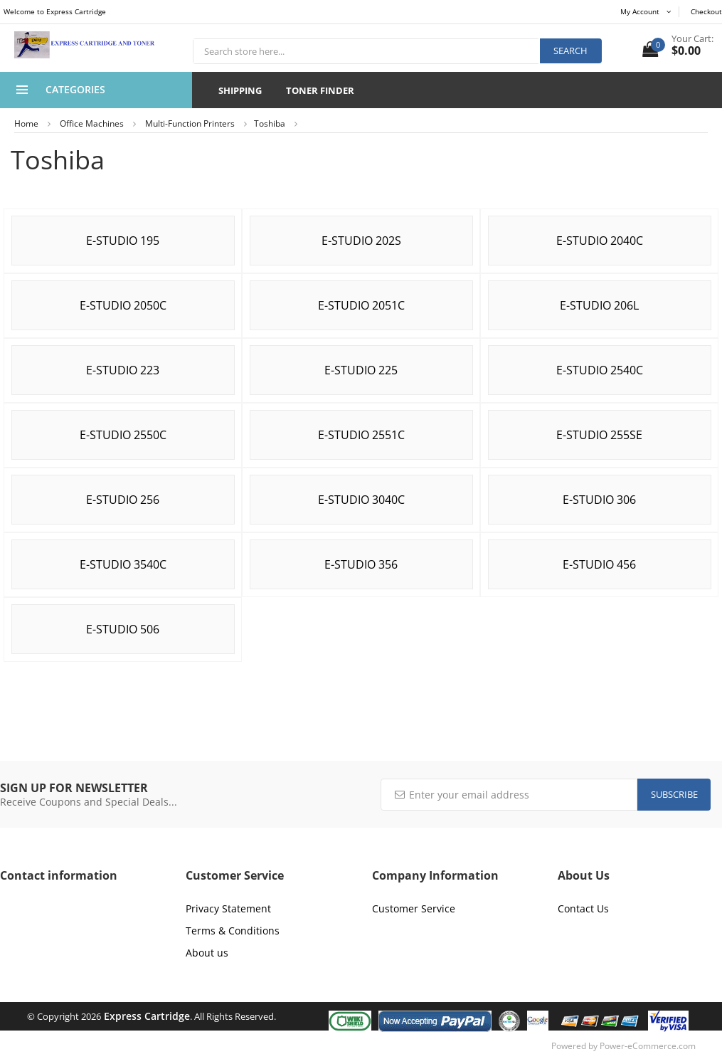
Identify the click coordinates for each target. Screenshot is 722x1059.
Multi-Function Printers (190, 123)
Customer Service (413, 908)
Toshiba (269, 123)
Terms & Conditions (233, 930)
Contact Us (583, 908)
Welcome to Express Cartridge (55, 11)
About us (207, 952)
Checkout (706, 11)
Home (26, 123)
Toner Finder (320, 90)
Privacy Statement (228, 908)
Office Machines (92, 123)
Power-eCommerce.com (648, 1046)
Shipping (240, 90)
